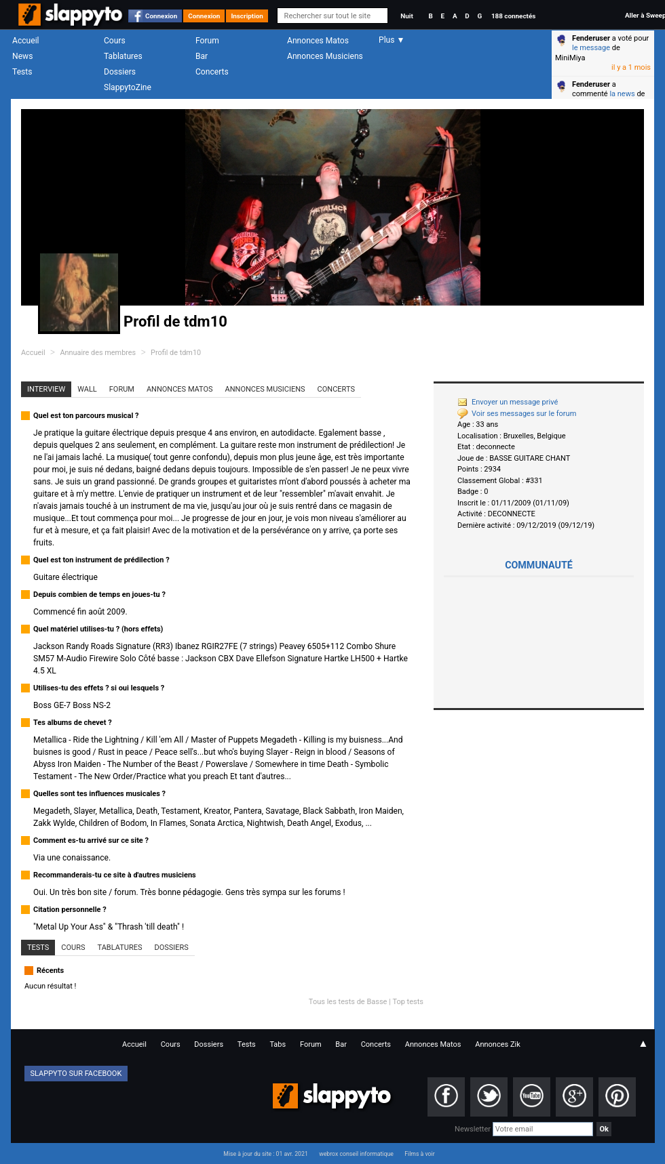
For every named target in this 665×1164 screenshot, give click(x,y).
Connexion (161, 16)
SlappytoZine (127, 87)
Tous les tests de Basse (348, 1001)
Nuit (406, 16)
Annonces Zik (497, 1044)
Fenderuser (591, 38)
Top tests (407, 1001)
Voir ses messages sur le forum (516, 413)
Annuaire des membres (98, 352)
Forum (207, 40)
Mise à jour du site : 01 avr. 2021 (265, 1153)
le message (591, 47)
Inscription (247, 16)
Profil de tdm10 (176, 352)
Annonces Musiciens (325, 56)
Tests (22, 72)
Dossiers (120, 72)
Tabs (277, 1044)
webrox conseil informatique (356, 1153)
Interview (46, 389)
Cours (115, 40)
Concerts (212, 72)
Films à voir (419, 1153)
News (22, 56)
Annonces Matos (318, 40)
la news (621, 93)
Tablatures (123, 56)
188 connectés (513, 16)
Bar (201, 56)
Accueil (25, 40)
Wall (87, 389)
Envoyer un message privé (507, 402)
